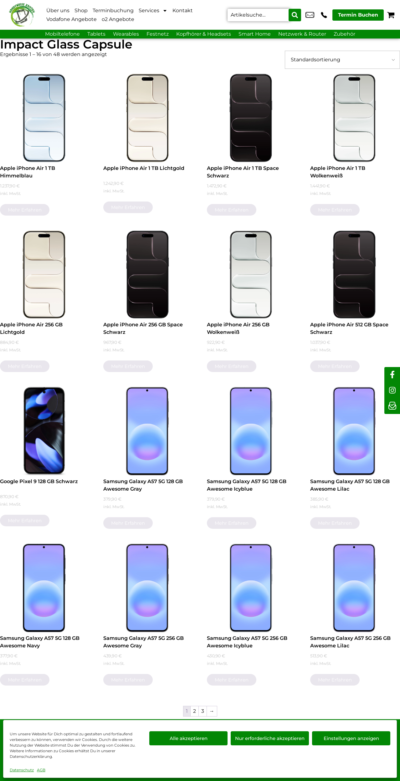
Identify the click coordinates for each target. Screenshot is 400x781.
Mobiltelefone (62, 34)
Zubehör (344, 34)
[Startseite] (22, 15)
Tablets (96, 34)
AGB (41, 770)
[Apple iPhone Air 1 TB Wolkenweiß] (354, 118)
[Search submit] (295, 15)
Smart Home (254, 34)
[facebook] (392, 375)
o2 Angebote (118, 19)
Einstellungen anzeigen (351, 738)
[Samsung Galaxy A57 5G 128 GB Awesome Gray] (147, 431)
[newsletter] (392, 406)
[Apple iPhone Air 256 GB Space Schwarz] (147, 275)
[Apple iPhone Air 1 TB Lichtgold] (147, 118)
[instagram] (392, 390)
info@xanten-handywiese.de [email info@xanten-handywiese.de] (310, 15)
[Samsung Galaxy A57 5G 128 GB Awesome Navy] (44, 588)
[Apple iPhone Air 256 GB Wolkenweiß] (251, 275)
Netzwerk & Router (302, 34)
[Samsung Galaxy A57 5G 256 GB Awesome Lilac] (354, 588)
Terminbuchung (113, 10)
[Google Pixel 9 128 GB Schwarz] (44, 431)
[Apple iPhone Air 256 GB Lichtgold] (44, 275)
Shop (81, 10)
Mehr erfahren (25, 210)
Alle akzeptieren (189, 738)
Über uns (57, 10)
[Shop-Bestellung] (342, 60)
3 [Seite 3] (202, 711)
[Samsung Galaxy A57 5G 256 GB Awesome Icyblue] (251, 588)
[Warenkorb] (391, 15)
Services (153, 10)
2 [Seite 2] (194, 711)
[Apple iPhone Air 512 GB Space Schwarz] (354, 275)
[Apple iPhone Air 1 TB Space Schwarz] (251, 118)
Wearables (126, 34)
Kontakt (182, 10)
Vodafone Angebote (71, 19)
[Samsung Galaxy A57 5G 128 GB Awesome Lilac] (354, 431)
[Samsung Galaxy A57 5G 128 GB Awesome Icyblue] (251, 431)
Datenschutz (22, 770)
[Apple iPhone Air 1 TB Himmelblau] (44, 118)
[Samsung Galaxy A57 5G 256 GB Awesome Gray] (147, 588)
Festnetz (157, 34)
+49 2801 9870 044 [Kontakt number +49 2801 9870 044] (324, 15)
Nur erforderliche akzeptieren (270, 738)
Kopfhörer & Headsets (203, 34)
